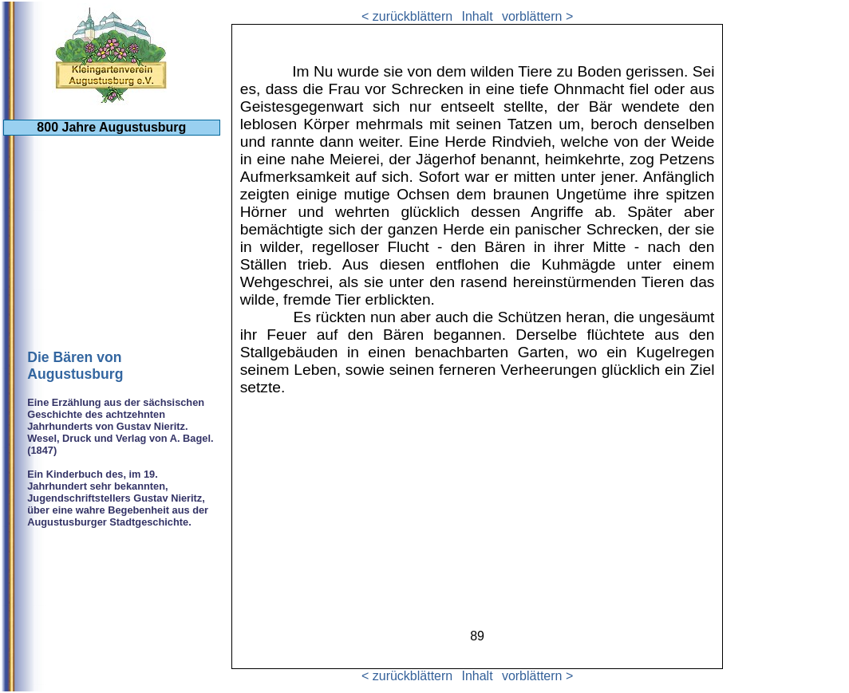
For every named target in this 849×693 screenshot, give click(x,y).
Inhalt (476, 16)
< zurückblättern (406, 16)
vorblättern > (537, 16)
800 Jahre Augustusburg (111, 127)
